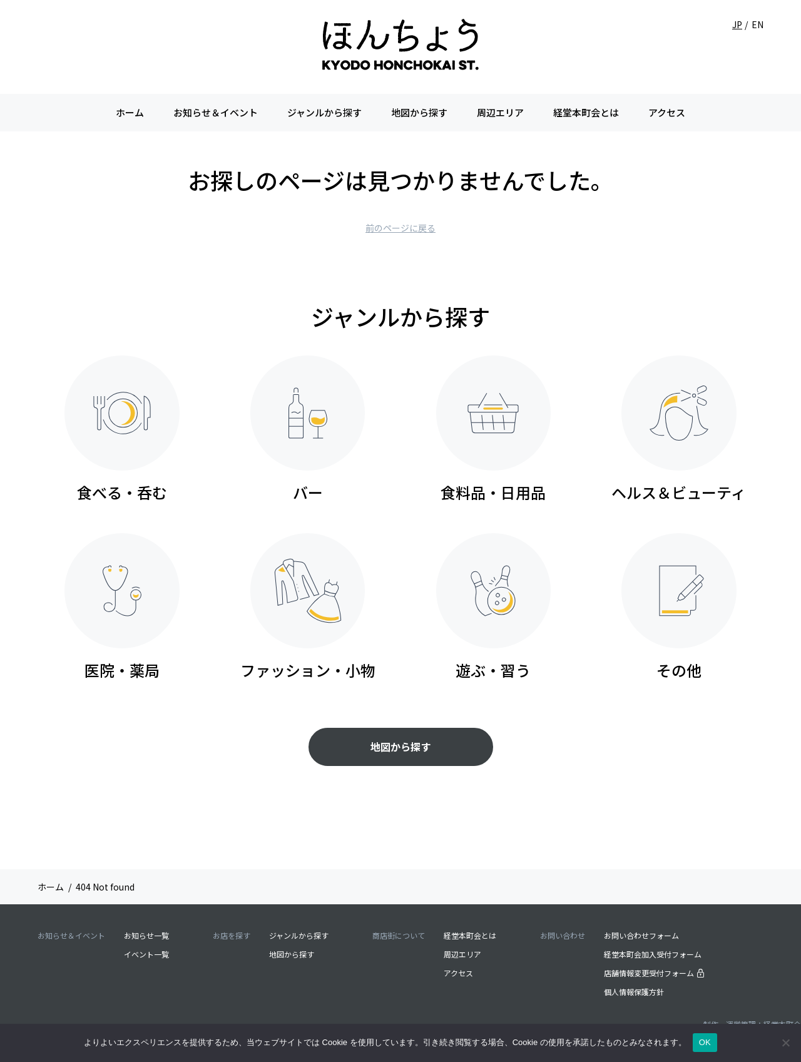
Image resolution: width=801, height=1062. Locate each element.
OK (705, 1042)
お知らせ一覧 (146, 934)
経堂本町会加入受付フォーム (653, 953)
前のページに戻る (400, 228)
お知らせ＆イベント (215, 112)
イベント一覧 (146, 953)
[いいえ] (785, 1042)
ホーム (130, 112)
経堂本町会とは (586, 112)
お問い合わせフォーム (641, 934)
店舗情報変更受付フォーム (654, 972)
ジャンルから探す (324, 112)
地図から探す (419, 112)
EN (757, 24)
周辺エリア (500, 112)
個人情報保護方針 (634, 991)
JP (737, 24)
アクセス (666, 112)
